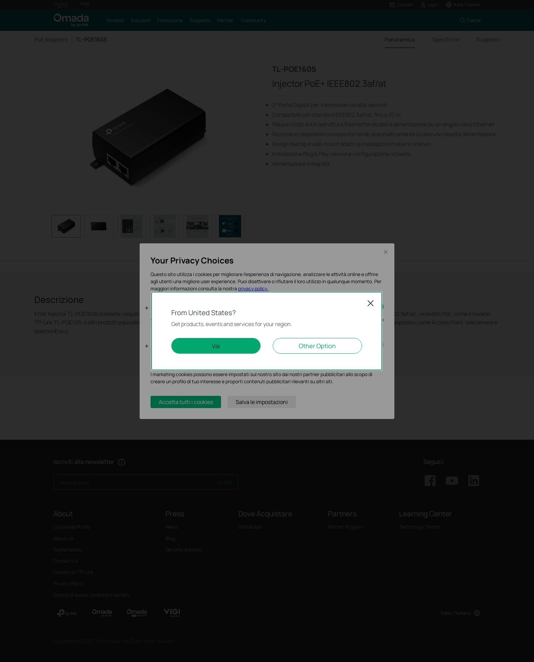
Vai (216, 346)
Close (370, 303)
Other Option (317, 346)
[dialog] (267, 331)
